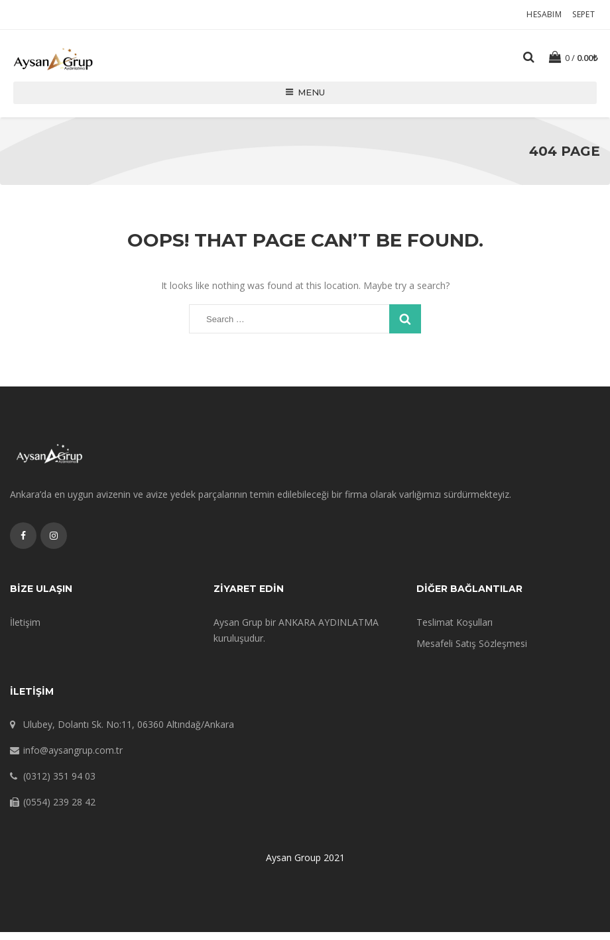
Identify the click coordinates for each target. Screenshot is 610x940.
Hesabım (546, 14)
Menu (305, 100)
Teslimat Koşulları (454, 630)
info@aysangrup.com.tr (73, 758)
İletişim (25, 630)
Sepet (585, 14)
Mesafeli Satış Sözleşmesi (471, 651)
